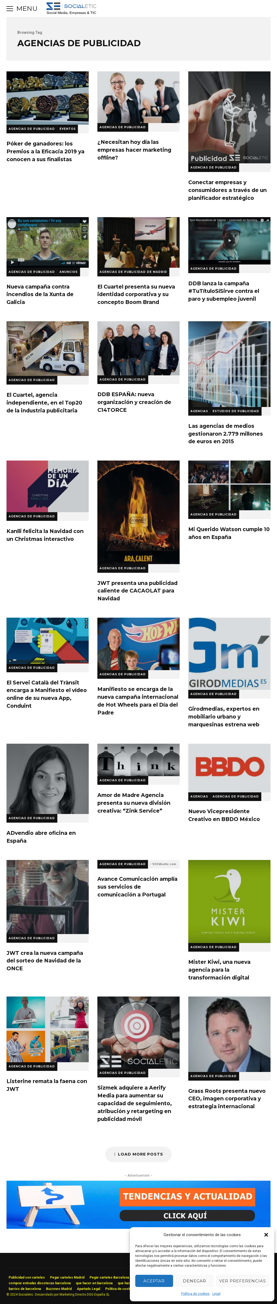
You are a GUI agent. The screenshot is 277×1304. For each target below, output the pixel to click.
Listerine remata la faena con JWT (47, 1029)
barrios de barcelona (25, 1289)
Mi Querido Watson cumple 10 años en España (229, 485)
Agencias (199, 411)
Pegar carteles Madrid (67, 1277)
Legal (216, 1294)
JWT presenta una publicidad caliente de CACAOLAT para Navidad (138, 512)
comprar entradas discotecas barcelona (40, 1283)
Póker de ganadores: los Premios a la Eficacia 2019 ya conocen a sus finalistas (47, 98)
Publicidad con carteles (27, 1277)
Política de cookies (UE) (124, 1289)
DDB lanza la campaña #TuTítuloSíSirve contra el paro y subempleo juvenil (229, 240)
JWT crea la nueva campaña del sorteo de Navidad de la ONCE (47, 897)
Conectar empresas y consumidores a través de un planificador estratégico (229, 117)
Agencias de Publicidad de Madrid (133, 272)
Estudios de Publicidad (236, 411)
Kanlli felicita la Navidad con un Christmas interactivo (47, 486)
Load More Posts (138, 1154)
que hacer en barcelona (94, 1283)
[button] (266, 1234)
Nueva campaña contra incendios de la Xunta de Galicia (47, 242)
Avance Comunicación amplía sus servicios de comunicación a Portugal (137, 887)
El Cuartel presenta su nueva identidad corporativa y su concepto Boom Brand (138, 242)
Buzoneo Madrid (59, 1289)
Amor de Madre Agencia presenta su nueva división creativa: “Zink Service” (138, 760)
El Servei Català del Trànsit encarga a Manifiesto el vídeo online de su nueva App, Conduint (47, 641)
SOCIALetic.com (164, 864)
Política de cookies (195, 1294)
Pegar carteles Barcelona (109, 1277)
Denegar (194, 1280)
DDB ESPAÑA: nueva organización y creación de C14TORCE (138, 348)
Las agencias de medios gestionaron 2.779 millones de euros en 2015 (229, 364)
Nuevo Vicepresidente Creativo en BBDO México (229, 768)
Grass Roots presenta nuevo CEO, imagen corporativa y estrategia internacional (229, 1034)
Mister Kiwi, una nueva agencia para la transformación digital (229, 901)
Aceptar (154, 1280)
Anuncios (69, 272)
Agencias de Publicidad (32, 129)
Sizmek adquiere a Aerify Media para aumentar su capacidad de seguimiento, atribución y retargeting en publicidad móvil (138, 1033)
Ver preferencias (242, 1280)
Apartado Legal (88, 1289)
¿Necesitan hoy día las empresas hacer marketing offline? (138, 97)
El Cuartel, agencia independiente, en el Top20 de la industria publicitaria (47, 348)
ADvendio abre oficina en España (47, 779)
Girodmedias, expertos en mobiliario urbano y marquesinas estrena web (229, 654)
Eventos (68, 129)
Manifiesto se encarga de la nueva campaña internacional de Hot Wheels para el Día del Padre (138, 644)
